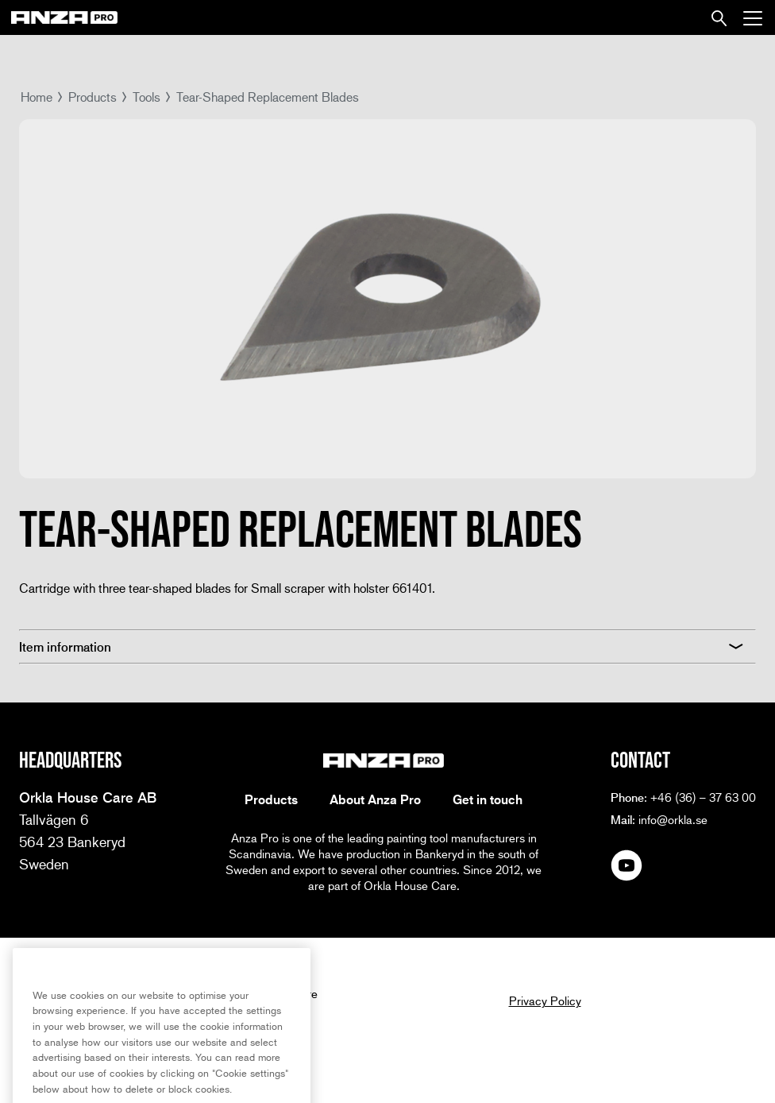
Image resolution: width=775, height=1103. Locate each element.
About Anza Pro (375, 799)
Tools (146, 96)
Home (36, 96)
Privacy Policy (545, 1000)
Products (92, 96)
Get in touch (487, 799)
